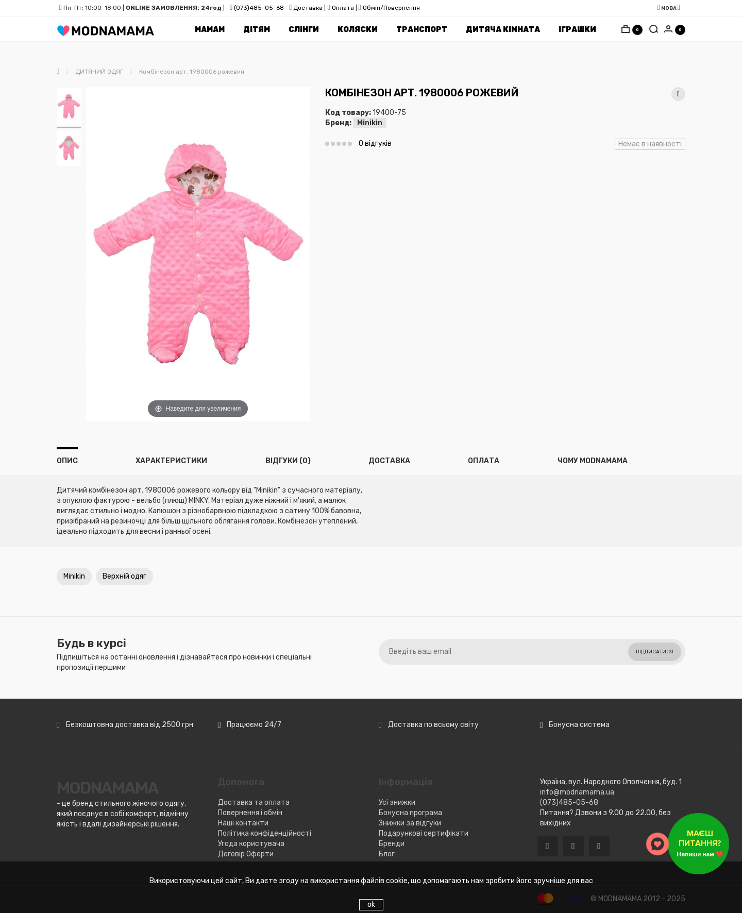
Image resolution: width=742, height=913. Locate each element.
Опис (67, 461)
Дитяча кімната (503, 29)
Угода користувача (251, 843)
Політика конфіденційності (264, 833)
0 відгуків (375, 143)
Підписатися (654, 652)
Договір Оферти (246, 854)
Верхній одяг (124, 576)
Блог (387, 854)
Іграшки (577, 29)
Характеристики (171, 461)
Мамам (210, 29)
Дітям (256, 29)
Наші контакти (243, 823)
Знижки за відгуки (410, 823)
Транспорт (421, 29)
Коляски (358, 29)
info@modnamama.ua (577, 792)
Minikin (369, 123)
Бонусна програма (410, 812)
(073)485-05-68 (259, 7)
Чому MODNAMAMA (593, 461)
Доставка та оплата (254, 802)
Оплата (343, 7)
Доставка (307, 7)
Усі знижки (397, 802)
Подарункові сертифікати (423, 833)
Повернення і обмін (250, 812)
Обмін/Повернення (391, 7)
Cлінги (304, 29)
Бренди (391, 843)
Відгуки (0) (288, 461)
